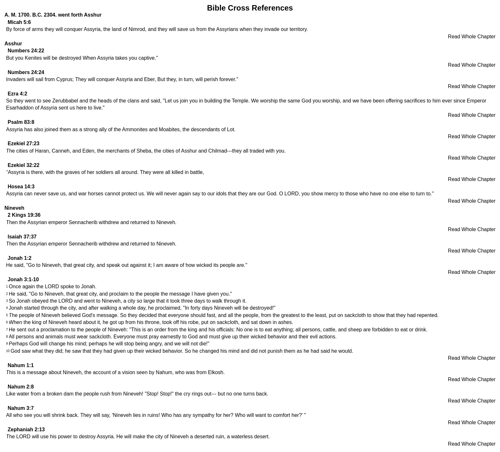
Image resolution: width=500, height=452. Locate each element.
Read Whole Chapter (472, 36)
